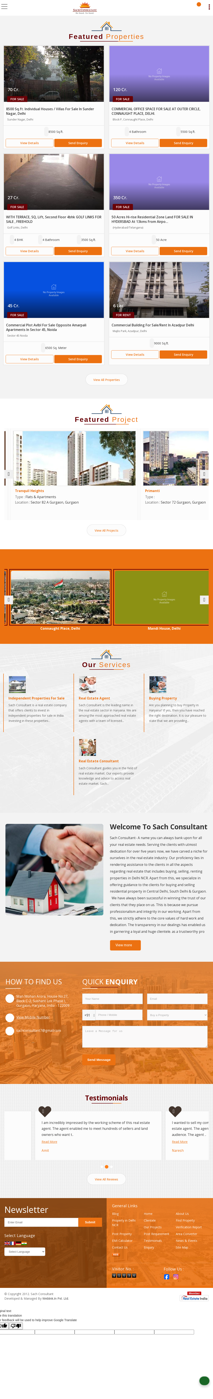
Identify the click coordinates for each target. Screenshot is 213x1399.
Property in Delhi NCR (124, 1233)
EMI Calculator (122, 1251)
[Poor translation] (16, 1336)
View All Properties (106, 380)
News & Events (186, 1251)
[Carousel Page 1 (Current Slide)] (102, 1177)
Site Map (182, 1257)
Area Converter (186, 1244)
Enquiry (149, 1257)
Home (148, 1224)
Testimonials (153, 1251)
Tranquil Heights (127, 491)
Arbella (15, 491)
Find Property (185, 1231)
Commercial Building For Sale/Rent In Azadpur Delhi (153, 325)
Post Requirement (156, 1244)
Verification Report (189, 1237)
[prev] (8, 474)
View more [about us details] (124, 949)
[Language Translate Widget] (24, 1262)
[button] (33, 1021)
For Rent (123, 315)
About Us (182, 1224)
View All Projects (106, 530)
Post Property (122, 1244)
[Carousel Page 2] (106, 1177)
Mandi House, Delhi (175, 628)
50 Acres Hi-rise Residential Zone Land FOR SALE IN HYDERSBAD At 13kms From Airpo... (152, 219)
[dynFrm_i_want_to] (177, 1019)
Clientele (150, 1231)
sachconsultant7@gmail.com (38, 1034)
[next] (204, 474)
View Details (29, 143)
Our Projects (153, 1237)
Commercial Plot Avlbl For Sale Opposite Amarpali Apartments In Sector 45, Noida (46, 327)
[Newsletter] (41, 1232)
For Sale (17, 99)
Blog (115, 1224)
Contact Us (120, 1257)
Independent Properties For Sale (36, 702)
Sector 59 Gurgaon (38, 628)
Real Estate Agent (94, 702)
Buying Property (163, 702)
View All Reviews (106, 1189)
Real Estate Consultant (99, 765)
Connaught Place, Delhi (106, 628)
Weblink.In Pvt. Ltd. (55, 1309)
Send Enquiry (78, 143)
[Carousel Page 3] (111, 1177)
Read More (19, 1134)
